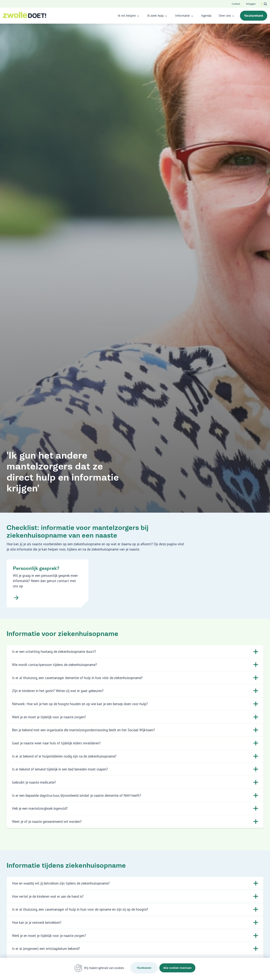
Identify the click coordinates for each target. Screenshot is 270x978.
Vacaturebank (253, 16)
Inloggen (251, 3)
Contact (236, 3)
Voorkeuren (141, 968)
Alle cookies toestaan (178, 968)
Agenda (206, 16)
